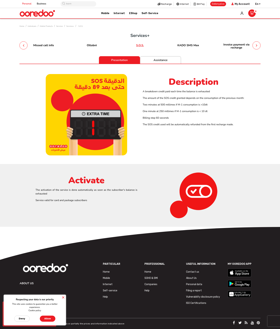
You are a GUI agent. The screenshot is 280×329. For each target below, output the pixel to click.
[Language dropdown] (258, 4)
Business (41, 3)
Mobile (106, 278)
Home (106, 271)
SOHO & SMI (151, 278)
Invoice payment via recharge (236, 46)
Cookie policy (34, 310)
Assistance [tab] (161, 60)
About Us (191, 278)
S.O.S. (140, 45)
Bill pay (201, 4)
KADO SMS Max (188, 45)
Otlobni (92, 45)
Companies (150, 284)
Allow (47, 318)
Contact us (192, 271)
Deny (22, 318)
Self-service (110, 290)
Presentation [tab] (119, 60)
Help (105, 296)
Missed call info (43, 45)
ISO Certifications (196, 303)
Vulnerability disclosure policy (203, 296)
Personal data (194, 284)
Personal (26, 3)
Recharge (166, 4)
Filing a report (194, 290)
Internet (184, 4)
